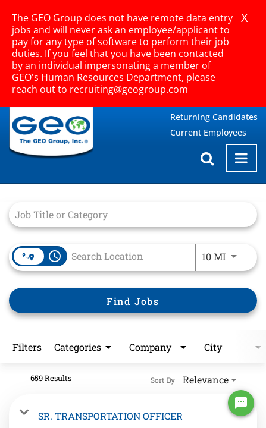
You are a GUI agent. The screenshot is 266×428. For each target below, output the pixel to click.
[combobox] (127, 214)
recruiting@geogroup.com (129, 89)
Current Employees (208, 132)
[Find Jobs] (133, 300)
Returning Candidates (214, 116)
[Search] (133, 300)
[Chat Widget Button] (241, 403)
